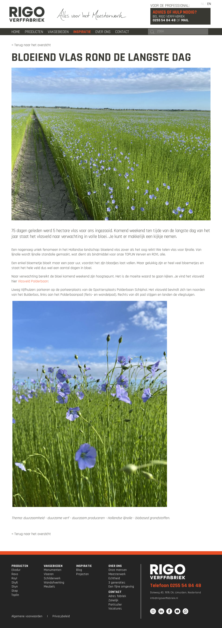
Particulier (115, 604)
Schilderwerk (52, 578)
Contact (122, 31)
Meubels (49, 586)
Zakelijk (113, 600)
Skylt (14, 582)
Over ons (103, 31)
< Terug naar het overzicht (31, 45)
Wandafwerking (54, 582)
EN (209, 3)
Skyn (14, 586)
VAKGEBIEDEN (53, 566)
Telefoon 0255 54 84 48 (175, 585)
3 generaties (116, 582)
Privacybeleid (61, 616)
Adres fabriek (117, 596)
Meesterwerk (117, 574)
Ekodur (15, 570)
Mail (185, 20)
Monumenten (52, 570)
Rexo (14, 574)
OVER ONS (115, 566)
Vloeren (49, 574)
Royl (14, 578)
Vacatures (115, 608)
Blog (79, 570)
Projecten (82, 574)
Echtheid (114, 578)
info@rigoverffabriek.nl (164, 598)
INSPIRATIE (84, 566)
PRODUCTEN (19, 566)
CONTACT (115, 592)
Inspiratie (82, 31)
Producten (34, 31)
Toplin (15, 595)
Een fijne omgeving (121, 586)
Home (15, 31)
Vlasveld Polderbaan (33, 281)
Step (14, 591)
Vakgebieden (58, 31)
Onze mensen (117, 570)
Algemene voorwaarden (26, 616)
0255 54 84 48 (164, 20)
